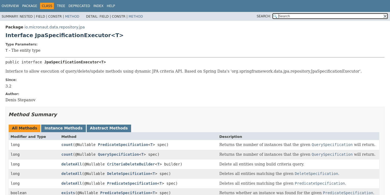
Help (111, 6)
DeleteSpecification (128, 173)
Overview (10, 6)
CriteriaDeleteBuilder (131, 164)
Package (29, 6)
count (67, 144)
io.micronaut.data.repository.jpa (54, 27)
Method (72, 16)
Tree (61, 6)
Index (98, 6)
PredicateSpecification (123, 144)
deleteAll (71, 164)
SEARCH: (264, 16)
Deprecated (79, 6)
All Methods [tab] (24, 128)
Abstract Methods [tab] (109, 128)
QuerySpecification (118, 154)
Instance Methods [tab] (63, 128)
